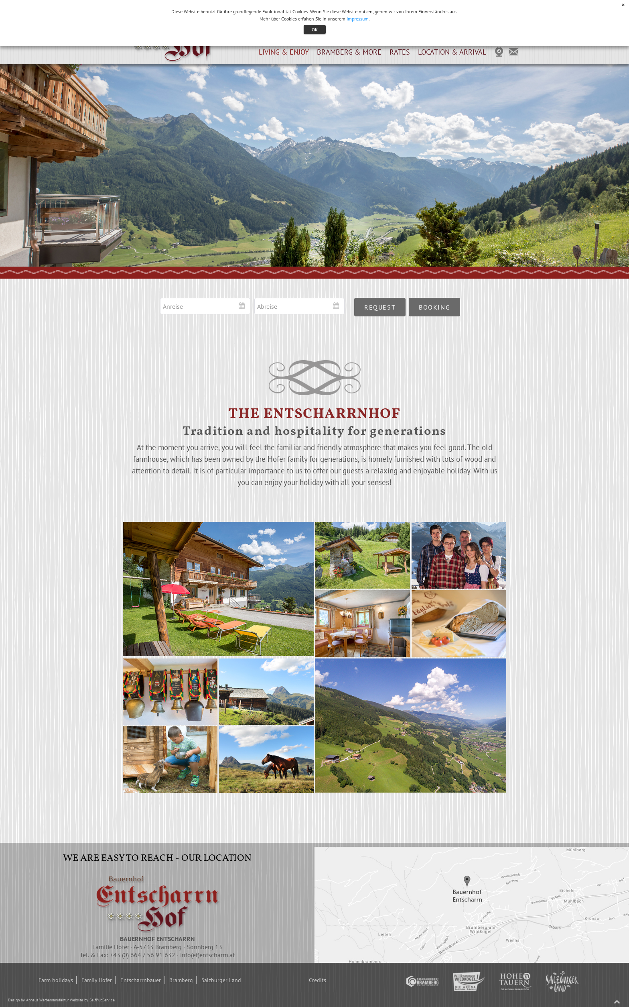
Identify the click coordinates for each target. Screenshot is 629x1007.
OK (315, 29)
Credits (317, 980)
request (380, 307)
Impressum (358, 19)
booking (434, 307)
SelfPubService (102, 1000)
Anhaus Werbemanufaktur (47, 1000)
